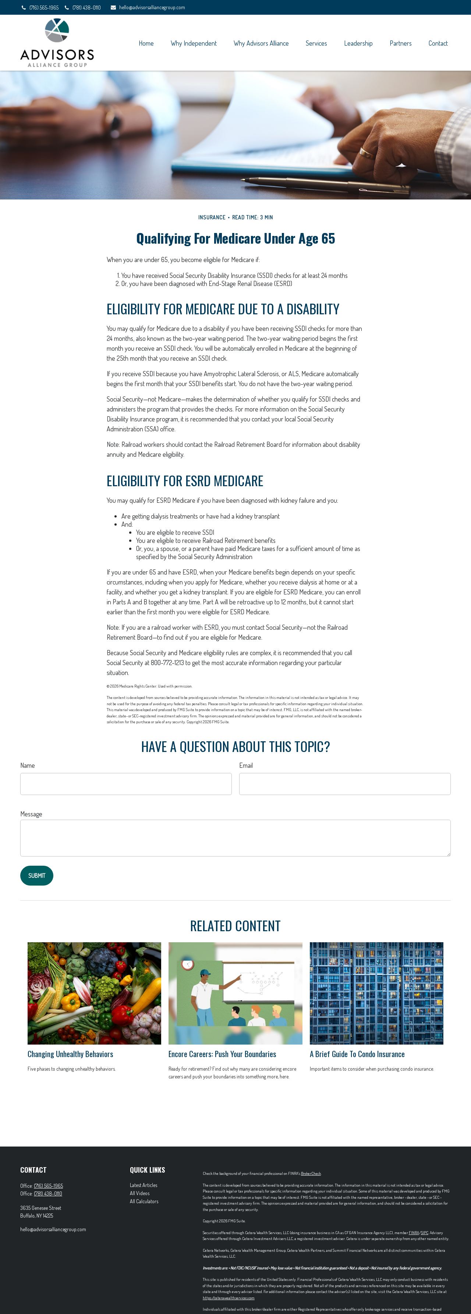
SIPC (424, 1232)
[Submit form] (36, 876)
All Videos (139, 1193)
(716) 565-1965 (40, 7)
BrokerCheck (311, 1173)
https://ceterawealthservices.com (229, 1297)
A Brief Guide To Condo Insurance (357, 1053)
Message (31, 814)
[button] (146, 42)
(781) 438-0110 (82, 7)
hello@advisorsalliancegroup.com (147, 7)
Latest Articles (143, 1185)
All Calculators (144, 1201)
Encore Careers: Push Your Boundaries (222, 1053)
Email (246, 765)
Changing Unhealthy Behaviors (70, 1053)
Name (27, 765)
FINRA (414, 1232)
